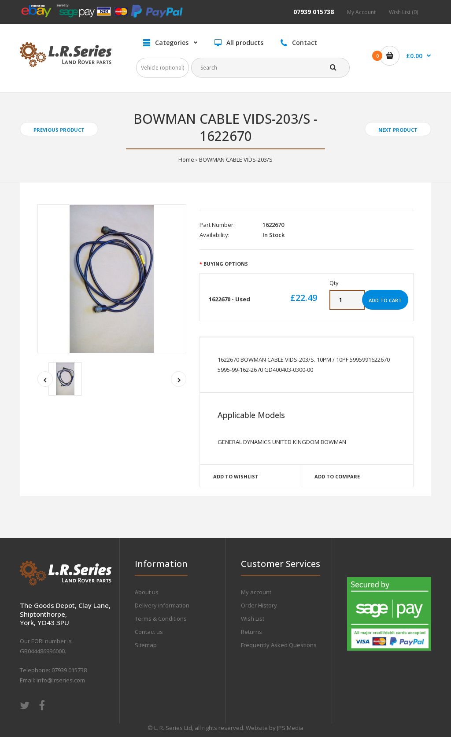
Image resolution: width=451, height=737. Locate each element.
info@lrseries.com (61, 680)
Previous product (59, 129)
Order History (259, 605)
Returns (251, 632)
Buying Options (225, 263)
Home (186, 159)
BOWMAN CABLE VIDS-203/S (236, 159)
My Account (361, 12)
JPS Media (290, 728)
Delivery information (162, 605)
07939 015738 (313, 11)
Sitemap (146, 645)
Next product (398, 129)
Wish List (252, 618)
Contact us (149, 632)
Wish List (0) (403, 12)
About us (147, 592)
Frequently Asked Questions (279, 645)
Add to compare (337, 476)
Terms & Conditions (161, 618)
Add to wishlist (236, 476)
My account (256, 592)
